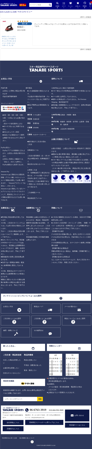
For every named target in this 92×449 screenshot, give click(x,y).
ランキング (70, 4)
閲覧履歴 (84, 5)
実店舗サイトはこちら (77, 425)
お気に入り (77, 5)
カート (90, 5)
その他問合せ (38, 330)
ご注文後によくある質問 (42, 318)
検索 (50, 5)
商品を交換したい (30, 360)
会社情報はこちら (13, 422)
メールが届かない (70, 306)
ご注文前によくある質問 (12, 318)
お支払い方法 (8, 306)
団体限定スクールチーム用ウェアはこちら (44, 422)
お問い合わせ (79, 415)
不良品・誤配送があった (33, 365)
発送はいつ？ (38, 306)
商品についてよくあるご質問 (74, 318)
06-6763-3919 (38, 409)
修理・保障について (10, 330)
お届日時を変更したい (11, 368)
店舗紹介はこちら (13, 429)
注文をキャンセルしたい (12, 373)
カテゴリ (64, 5)
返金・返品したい (30, 370)
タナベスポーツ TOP (8, 12)
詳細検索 (57, 5)
